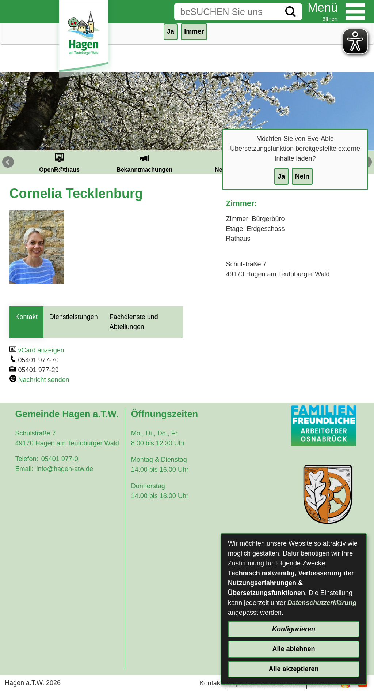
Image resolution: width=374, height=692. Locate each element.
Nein (302, 176)
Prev (8, 162)
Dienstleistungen (73, 317)
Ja (281, 176)
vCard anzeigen (41, 350)
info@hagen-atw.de (65, 468)
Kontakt (26, 317)
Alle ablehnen (293, 648)
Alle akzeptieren (293, 669)
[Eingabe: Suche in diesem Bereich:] (226, 11)
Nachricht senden (43, 380)
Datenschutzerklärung (321, 602)
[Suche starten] (290, 11)
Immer (194, 31)
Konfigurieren (293, 629)
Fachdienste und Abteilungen (134, 321)
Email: (24, 468)
